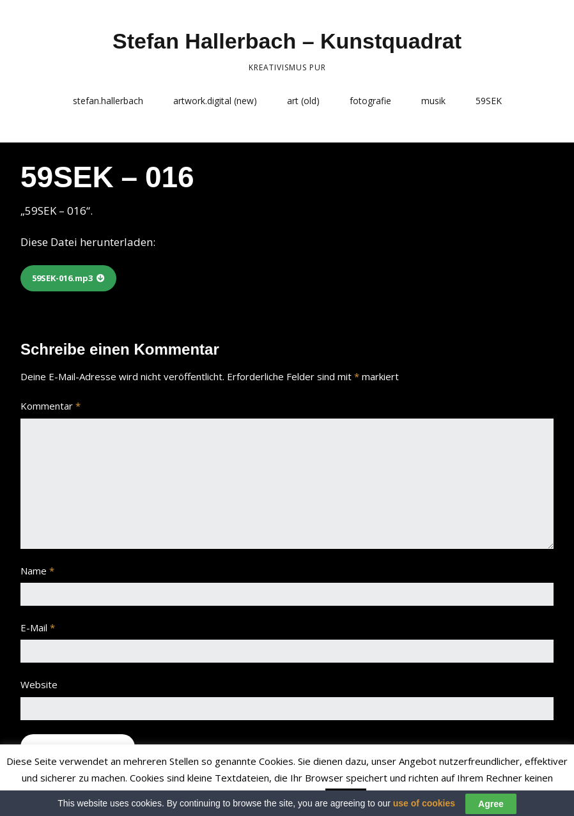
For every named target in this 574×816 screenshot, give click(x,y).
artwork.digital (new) (215, 101)
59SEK (489, 101)
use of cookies (424, 808)
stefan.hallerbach (108, 101)
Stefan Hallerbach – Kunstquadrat (287, 41)
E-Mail (37, 627)
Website (39, 684)
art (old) (303, 101)
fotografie (370, 101)
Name (37, 570)
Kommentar (50, 405)
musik (433, 101)
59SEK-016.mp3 (62, 278)
